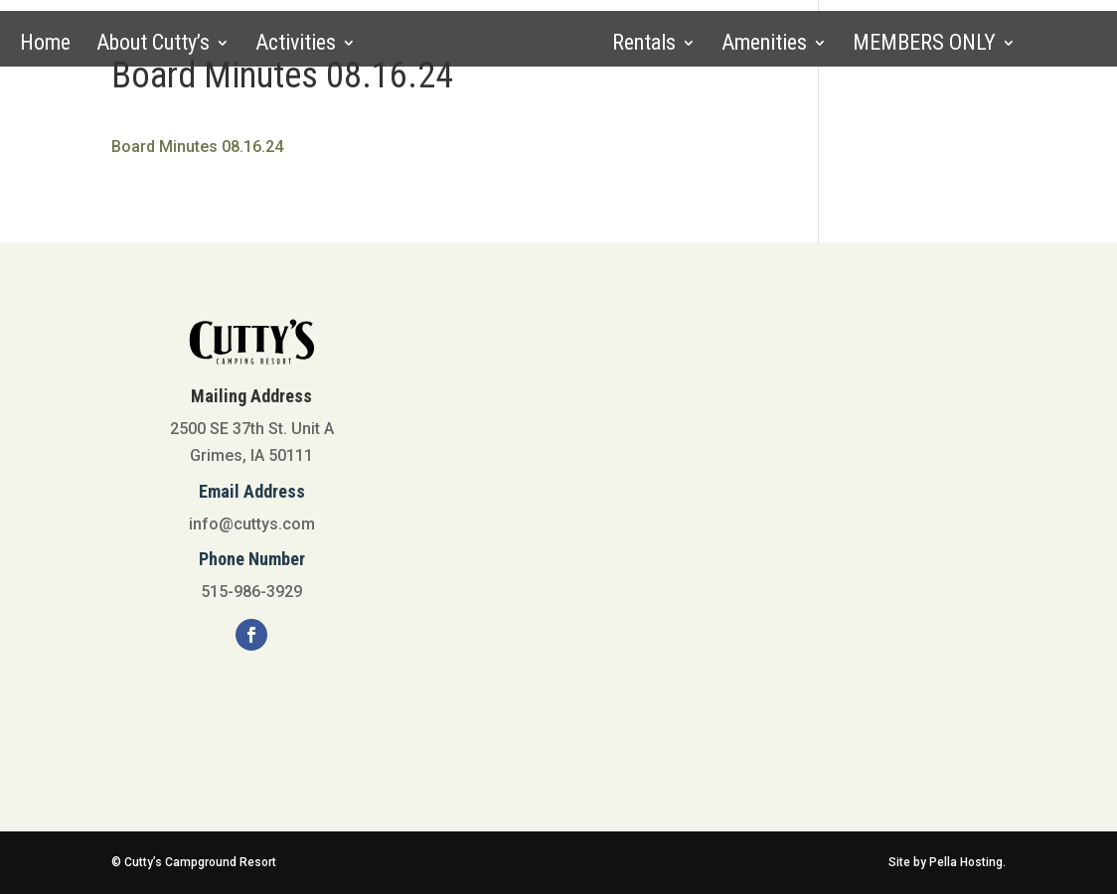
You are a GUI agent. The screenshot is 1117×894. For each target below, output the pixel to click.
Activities (295, 45)
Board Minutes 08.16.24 (197, 146)
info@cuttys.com (252, 524)
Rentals (644, 45)
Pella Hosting (966, 862)
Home (45, 45)
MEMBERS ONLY (924, 45)
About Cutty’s (153, 45)
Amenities (764, 45)
